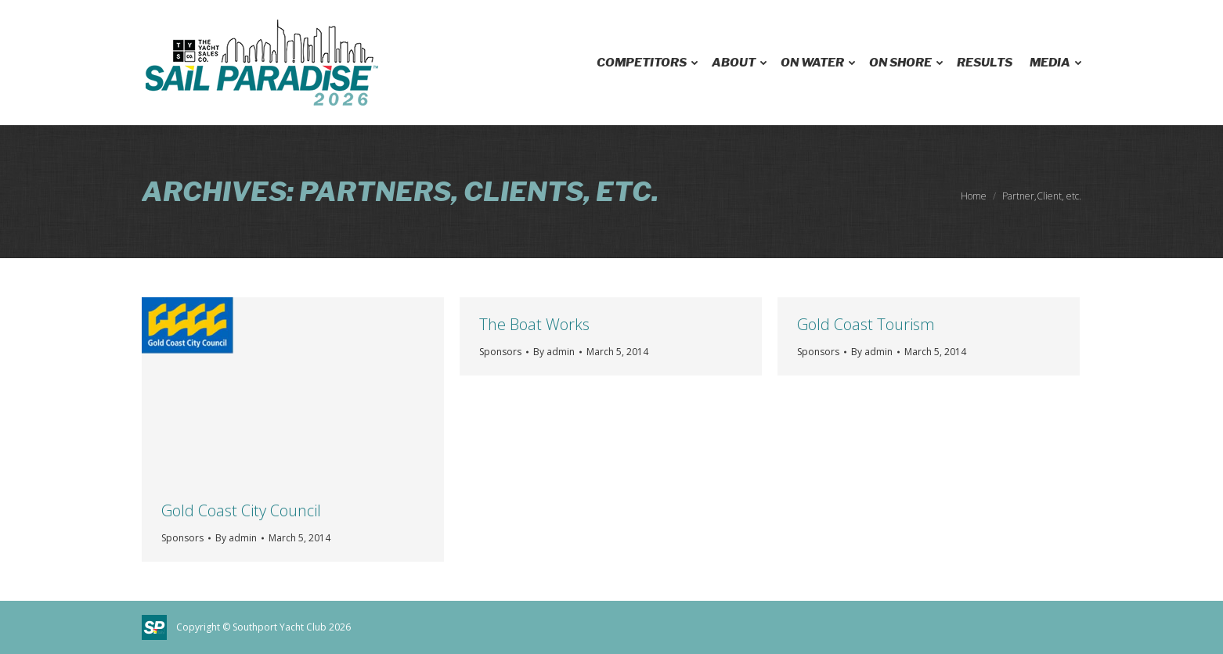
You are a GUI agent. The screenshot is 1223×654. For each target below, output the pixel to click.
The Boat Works (534, 324)
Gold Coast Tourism (866, 324)
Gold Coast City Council (241, 510)
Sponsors (182, 537)
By (236, 537)
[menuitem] (645, 62)
